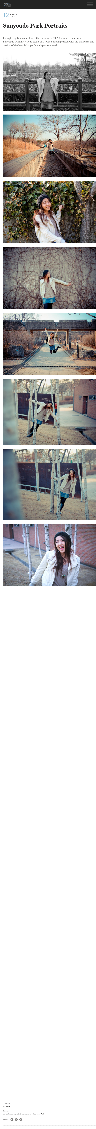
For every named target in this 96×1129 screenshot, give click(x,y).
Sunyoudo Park (38, 1114)
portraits (6, 1114)
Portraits (6, 1106)
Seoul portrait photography (21, 1114)
